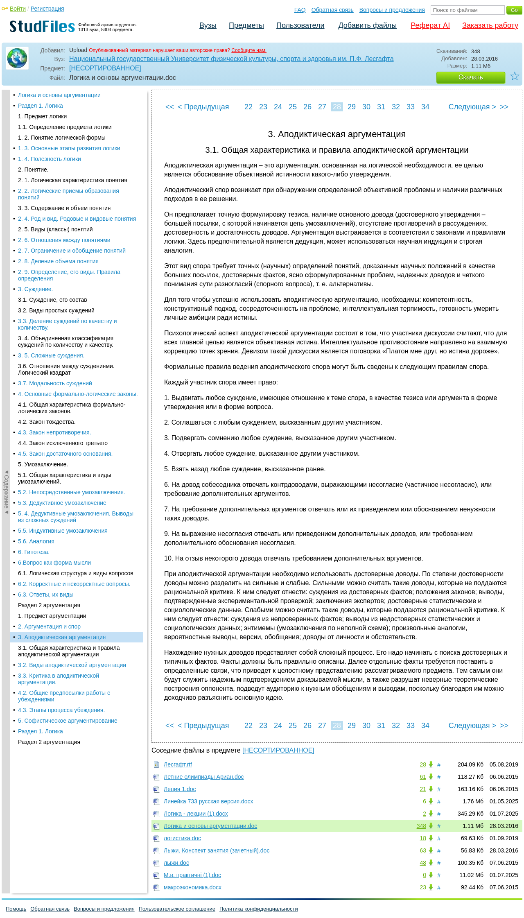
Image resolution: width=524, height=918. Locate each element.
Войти (18, 8)
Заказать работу (490, 25)
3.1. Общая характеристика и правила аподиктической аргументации (69, 280)
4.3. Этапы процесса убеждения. (61, 339)
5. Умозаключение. (43, 93)
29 (352, 107)
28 (337, 107)
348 (421, 826)
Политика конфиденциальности (258, 909)
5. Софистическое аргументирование (67, 349)
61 (423, 776)
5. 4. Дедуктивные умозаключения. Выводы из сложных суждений (75, 145)
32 (396, 107)
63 (423, 850)
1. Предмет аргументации (52, 245)
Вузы (208, 25)
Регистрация (47, 8)
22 (248, 107)
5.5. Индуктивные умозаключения (63, 159)
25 (293, 107)
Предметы (246, 25)
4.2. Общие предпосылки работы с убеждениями (64, 325)
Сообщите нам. (249, 50)
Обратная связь (333, 10)
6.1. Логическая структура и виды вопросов (75, 202)
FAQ (300, 10)
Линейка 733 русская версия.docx (208, 801)
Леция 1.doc (180, 789)
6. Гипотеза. (34, 181)
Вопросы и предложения (392, 10)
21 (423, 789)
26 (307, 107)
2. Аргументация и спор (49, 255)
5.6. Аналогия (36, 170)
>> (504, 107)
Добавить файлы (367, 25)
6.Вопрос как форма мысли (54, 191)
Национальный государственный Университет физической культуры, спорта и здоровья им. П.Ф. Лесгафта (231, 58)
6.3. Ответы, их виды (46, 223)
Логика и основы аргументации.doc (210, 826)
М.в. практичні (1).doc (192, 875)
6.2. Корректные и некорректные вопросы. (74, 213)
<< (169, 107)
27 (322, 107)
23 (263, 107)
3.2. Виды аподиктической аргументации (72, 294)
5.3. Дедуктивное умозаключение (62, 132)
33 (411, 107)
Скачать (470, 77)
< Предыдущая (203, 107)
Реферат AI (430, 25)
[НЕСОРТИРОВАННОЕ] (105, 68)
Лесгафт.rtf (178, 764)
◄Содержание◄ (6, 233)
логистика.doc (182, 838)
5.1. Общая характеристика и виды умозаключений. (64, 107)
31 (381, 107)
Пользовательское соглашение (177, 909)
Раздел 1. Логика (40, 360)
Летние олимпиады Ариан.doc (204, 776)
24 (278, 107)
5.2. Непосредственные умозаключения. (71, 121)
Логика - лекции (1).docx (196, 813)
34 (425, 107)
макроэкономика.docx (192, 887)
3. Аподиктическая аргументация (62, 266)
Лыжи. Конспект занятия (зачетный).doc (216, 850)
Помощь (16, 909)
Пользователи (300, 25)
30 (366, 107)
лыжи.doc (176, 862)
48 (423, 862)
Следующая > (472, 107)
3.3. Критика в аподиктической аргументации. (58, 307)
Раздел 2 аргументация (49, 234)
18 (423, 838)
